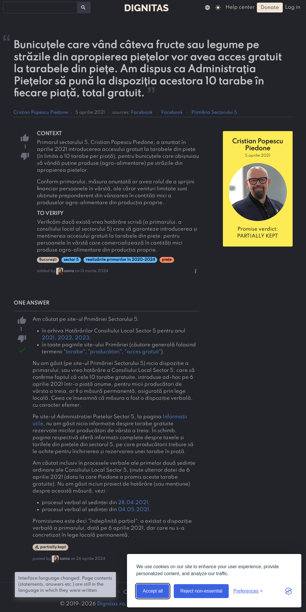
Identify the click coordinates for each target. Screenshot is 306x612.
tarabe (74, 351)
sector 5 (71, 260)
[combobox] (40, 7)
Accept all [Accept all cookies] (153, 591)
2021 (48, 338)
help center (240, 7)
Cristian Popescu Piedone (41, 112)
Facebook (142, 112)
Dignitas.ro (111, 603)
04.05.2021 (133, 509)
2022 (65, 338)
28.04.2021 (133, 502)
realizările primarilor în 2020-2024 (120, 260)
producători (105, 351)
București (48, 260)
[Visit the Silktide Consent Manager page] (288, 591)
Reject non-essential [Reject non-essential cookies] (201, 591)
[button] (207, 7)
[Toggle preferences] (248, 591)
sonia (69, 271)
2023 (82, 338)
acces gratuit (143, 351)
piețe (167, 260)
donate (270, 7)
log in (292, 7)
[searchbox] (8, 7)
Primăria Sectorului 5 (214, 112)
